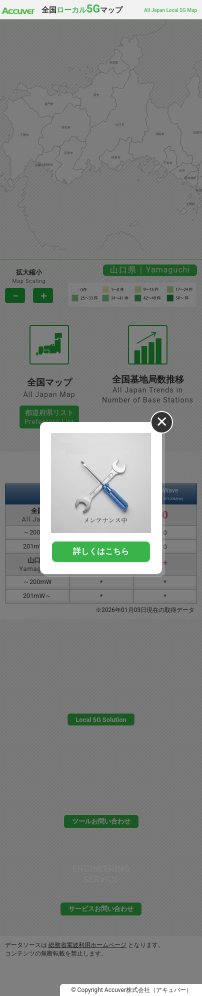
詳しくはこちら (101, 551)
